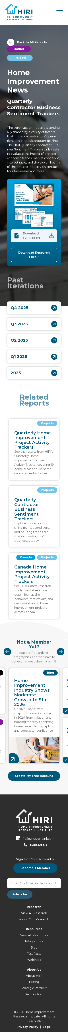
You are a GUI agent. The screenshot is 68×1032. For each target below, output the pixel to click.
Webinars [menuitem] (34, 960)
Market (18, 49)
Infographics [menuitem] (34, 941)
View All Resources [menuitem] (34, 935)
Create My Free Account (34, 776)
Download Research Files (34, 254)
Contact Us (38, 845)
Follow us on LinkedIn (39, 838)
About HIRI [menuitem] (34, 976)
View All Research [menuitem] (34, 913)
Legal (47, 1023)
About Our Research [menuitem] (34, 919)
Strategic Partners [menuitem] (34, 988)
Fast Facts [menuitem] (34, 953)
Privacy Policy (27, 1023)
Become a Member (35, 868)
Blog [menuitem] (34, 947)
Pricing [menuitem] (34, 982)
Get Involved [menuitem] (34, 994)
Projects (19, 58)
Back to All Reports (32, 42)
